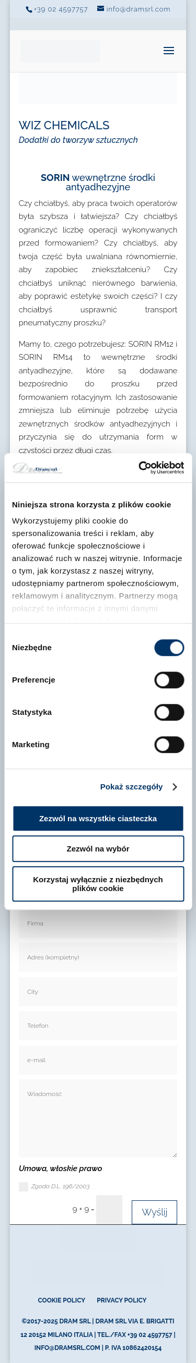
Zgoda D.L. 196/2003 (54, 1186)
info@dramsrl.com (67, 1348)
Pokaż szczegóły (131, 786)
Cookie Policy (61, 1300)
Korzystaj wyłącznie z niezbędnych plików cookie (98, 884)
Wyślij (154, 1212)
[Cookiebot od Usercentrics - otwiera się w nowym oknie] (139, 467)
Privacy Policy (121, 1300)
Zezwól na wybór (97, 848)
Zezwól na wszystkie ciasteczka (98, 818)
